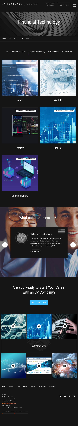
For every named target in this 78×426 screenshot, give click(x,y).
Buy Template (39, 302)
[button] (74, 4)
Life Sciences (53, 51)
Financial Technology (37, 51)
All (7, 51)
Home (4, 38)
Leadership (42, 387)
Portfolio (11, 38)
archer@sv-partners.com (9, 403)
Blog (18, 387)
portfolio (64, 5)
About (25, 387)
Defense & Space (18, 51)
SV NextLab (67, 51)
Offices (11, 387)
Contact (32, 387)
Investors (52, 387)
